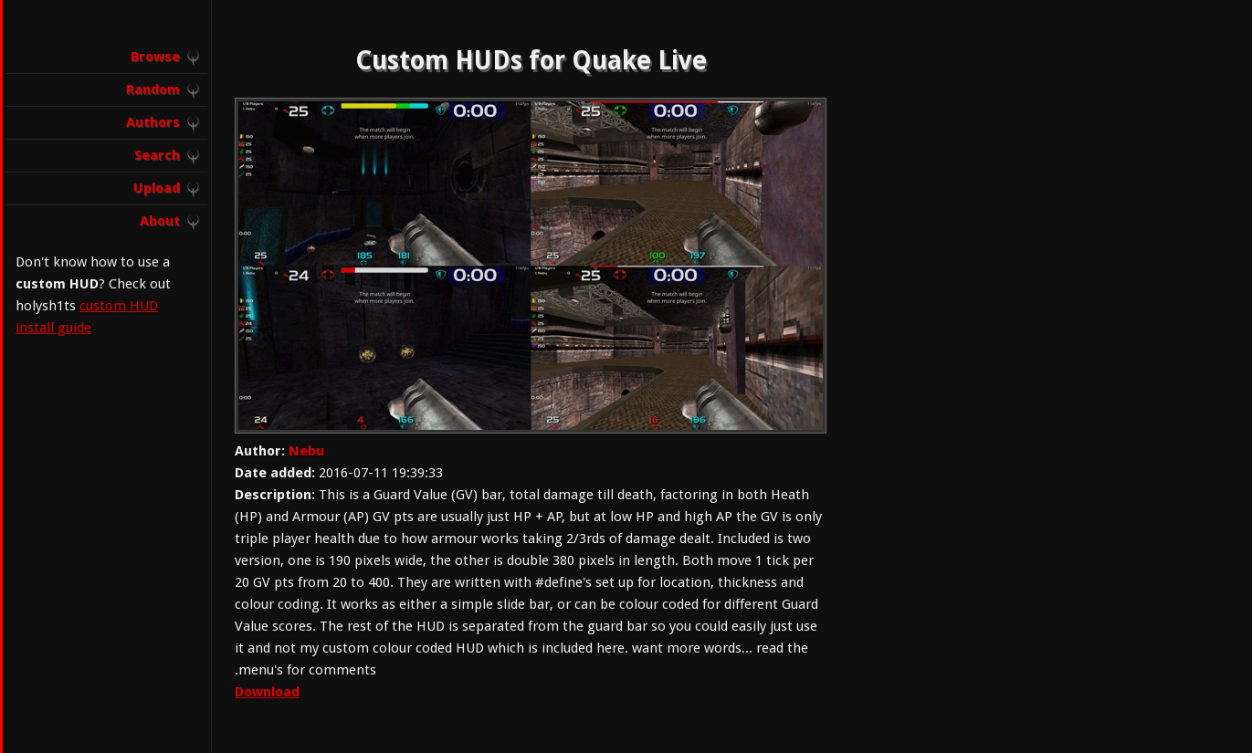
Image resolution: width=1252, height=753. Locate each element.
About (160, 221)
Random (153, 89)
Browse (155, 56)
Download (267, 692)
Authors (153, 122)
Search (157, 155)
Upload (156, 188)
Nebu (306, 451)
